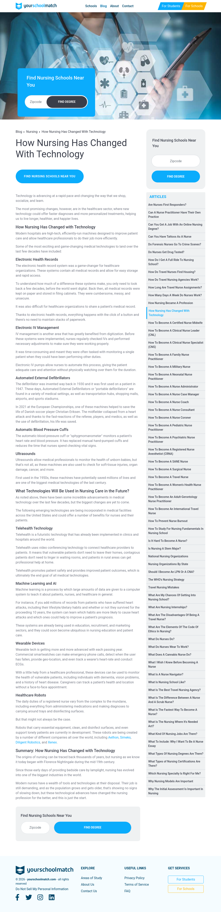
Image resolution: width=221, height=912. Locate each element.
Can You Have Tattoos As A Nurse (169, 236)
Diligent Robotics (28, 742)
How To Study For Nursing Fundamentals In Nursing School (175, 531)
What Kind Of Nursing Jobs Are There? (172, 733)
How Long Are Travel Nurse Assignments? (175, 287)
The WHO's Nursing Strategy (166, 579)
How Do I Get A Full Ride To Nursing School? (171, 262)
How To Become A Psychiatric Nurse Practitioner (171, 439)
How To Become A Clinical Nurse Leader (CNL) (174, 332)
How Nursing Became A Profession (170, 303)
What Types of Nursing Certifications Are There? (174, 763)
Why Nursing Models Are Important (170, 781)
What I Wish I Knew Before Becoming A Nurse (173, 664)
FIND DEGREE (67, 101)
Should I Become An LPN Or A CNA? (171, 571)
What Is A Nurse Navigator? (165, 674)
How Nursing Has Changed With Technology (74, 132)
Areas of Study (91, 878)
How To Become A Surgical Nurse (169, 469)
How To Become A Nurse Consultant (171, 409)
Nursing (32, 132)
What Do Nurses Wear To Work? (168, 646)
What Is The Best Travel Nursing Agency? (174, 690)
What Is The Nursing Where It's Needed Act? (173, 724)
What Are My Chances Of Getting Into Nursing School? (172, 597)
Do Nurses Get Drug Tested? (166, 252)
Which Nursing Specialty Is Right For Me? (174, 773)
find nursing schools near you (50, 176)
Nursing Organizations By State (168, 564)
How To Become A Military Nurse (169, 366)
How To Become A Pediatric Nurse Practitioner (170, 427)
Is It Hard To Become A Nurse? (167, 540)
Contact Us (89, 891)
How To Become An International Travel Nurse (173, 511)
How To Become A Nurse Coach (168, 402)
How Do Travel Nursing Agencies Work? (173, 279)
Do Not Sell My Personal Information (42, 889)
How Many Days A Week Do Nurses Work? (175, 295)
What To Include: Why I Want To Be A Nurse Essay (175, 744)
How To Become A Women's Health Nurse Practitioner (174, 487)
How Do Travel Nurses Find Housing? (171, 272)
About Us (87, 884)
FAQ (127, 891)
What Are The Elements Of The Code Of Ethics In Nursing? (173, 629)
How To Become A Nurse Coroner (169, 417)
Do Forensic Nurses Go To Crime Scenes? (174, 244)
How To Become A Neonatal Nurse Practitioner (170, 376)
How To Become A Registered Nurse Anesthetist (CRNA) (171, 451)
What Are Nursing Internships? (167, 607)
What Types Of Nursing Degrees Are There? (175, 753)
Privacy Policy (134, 878)
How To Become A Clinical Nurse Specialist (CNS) (175, 345)
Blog (103, 6)
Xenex (52, 742)
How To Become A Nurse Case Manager (173, 394)
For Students (186, 879)
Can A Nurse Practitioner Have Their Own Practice (174, 214)
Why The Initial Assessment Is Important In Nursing (175, 791)
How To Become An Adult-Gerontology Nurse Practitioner (172, 499)
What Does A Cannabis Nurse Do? (169, 654)
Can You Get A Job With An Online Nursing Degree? (175, 226)
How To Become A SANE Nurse (168, 461)
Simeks (125, 737)
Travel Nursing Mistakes (163, 587)
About (114, 6)
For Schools (185, 889)
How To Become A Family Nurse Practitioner (168, 357)
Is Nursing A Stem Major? (164, 548)
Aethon (113, 737)
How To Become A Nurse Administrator (173, 386)
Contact (127, 6)
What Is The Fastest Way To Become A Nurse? (172, 712)
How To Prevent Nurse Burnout (168, 521)
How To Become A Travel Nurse (168, 477)
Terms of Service (136, 884)
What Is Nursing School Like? (166, 682)
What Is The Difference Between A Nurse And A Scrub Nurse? (174, 700)
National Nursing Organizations (168, 556)
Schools (91, 6)
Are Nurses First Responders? (167, 204)
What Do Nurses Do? (161, 639)
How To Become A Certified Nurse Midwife (175, 322)
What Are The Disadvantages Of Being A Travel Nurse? (173, 617)
